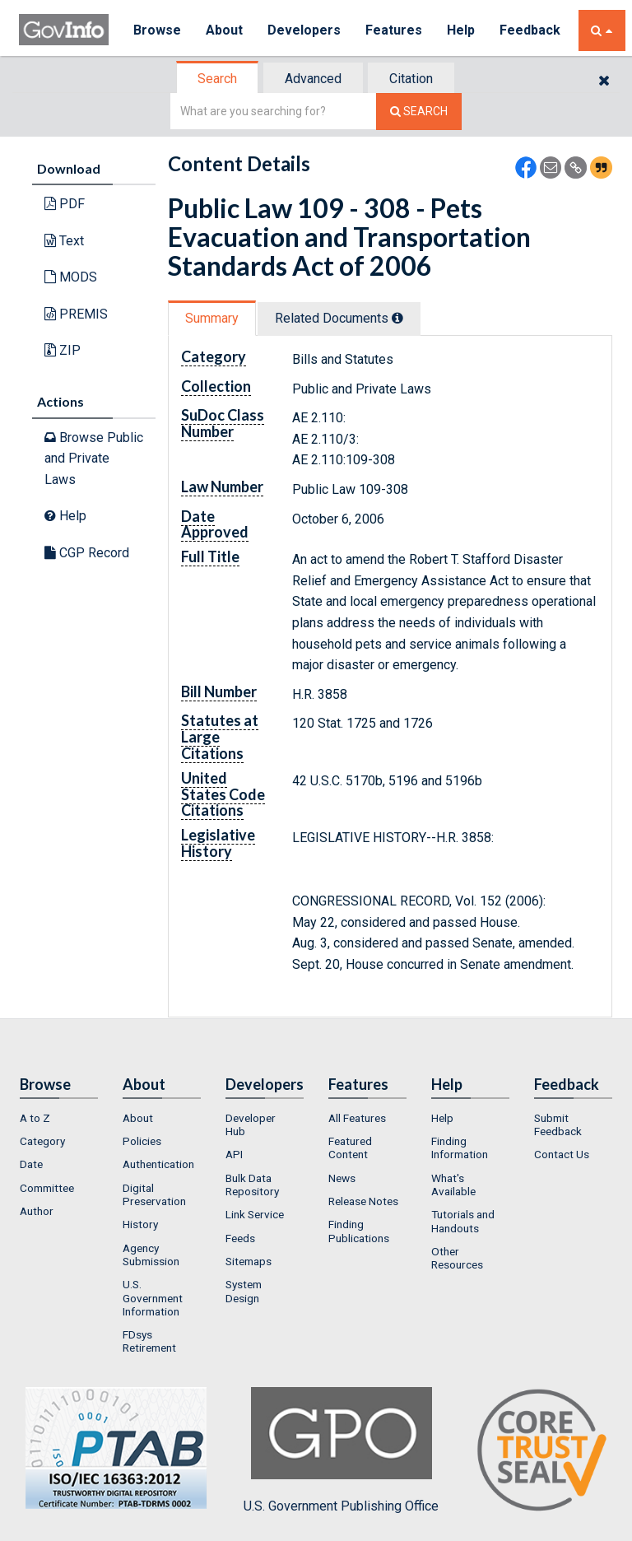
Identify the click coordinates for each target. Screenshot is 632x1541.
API (234, 1154)
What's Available (453, 1184)
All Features (357, 1117)
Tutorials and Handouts (463, 1221)
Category (42, 1141)
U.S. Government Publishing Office (341, 1450)
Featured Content (350, 1147)
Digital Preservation (154, 1194)
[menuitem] (59, 1118)
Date (31, 1164)
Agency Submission (151, 1254)
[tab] (218, 78)
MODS (70, 277)
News (342, 1178)
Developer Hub (250, 1124)
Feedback (530, 30)
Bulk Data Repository (252, 1184)
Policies (142, 1141)
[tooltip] (397, 317)
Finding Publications (358, 1230)
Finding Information (459, 1147)
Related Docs (339, 318)
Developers (304, 30)
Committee (47, 1187)
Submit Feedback (558, 1124)
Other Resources (457, 1258)
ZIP (62, 350)
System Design (243, 1291)
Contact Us (561, 1154)
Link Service (254, 1214)
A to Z (35, 1117)
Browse (157, 30)
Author (36, 1210)
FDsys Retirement (149, 1341)
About (224, 30)
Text (64, 241)
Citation (411, 78)
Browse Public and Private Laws (93, 458)
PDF (64, 204)
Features (393, 30)
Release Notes (363, 1201)
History (140, 1224)
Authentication (158, 1164)
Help (461, 30)
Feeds (240, 1238)
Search (217, 78)
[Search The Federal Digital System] (419, 111)
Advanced (313, 78)
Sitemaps (248, 1261)
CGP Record (86, 553)
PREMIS (76, 314)
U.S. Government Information (153, 1298)
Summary (212, 318)
